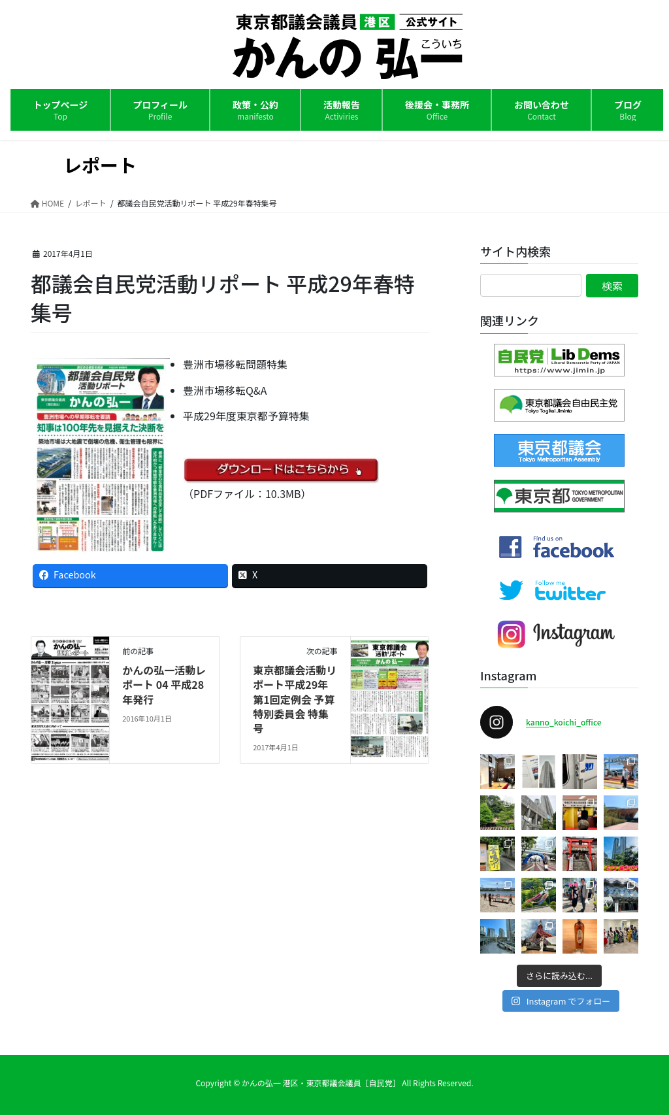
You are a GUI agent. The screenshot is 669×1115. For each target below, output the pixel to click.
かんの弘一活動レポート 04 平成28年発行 (164, 684)
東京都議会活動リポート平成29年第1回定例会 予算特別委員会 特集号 (294, 699)
